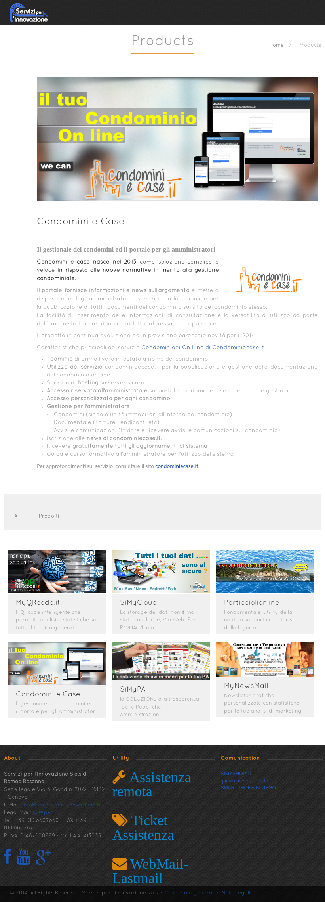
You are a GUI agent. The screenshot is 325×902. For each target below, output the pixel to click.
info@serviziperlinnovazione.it (61, 805)
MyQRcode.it (38, 603)
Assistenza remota (151, 784)
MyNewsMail (249, 686)
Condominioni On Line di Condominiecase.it (202, 347)
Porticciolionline (255, 603)
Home (276, 45)
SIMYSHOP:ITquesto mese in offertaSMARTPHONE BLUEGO (248, 781)
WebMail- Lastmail (150, 870)
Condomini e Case (81, 222)
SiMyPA (134, 689)
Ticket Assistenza (143, 827)
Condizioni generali (189, 893)
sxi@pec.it (45, 812)
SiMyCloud (140, 603)
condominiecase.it (176, 466)
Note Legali (236, 893)
